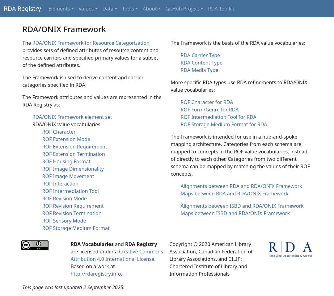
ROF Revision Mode (64, 198)
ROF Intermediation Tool (70, 191)
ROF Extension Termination (73, 154)
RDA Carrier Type (200, 55)
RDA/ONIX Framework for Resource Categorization (90, 43)
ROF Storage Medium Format (76, 228)
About (150, 8)
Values (86, 8)
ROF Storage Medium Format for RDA (224, 124)
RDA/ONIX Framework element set (72, 117)
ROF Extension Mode (66, 139)
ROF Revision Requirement (73, 205)
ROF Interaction (60, 183)
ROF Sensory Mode (64, 220)
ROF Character (59, 131)
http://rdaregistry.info (95, 273)
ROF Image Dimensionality (73, 168)
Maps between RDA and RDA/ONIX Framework (235, 193)
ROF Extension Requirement (74, 146)
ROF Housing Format (66, 161)
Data (108, 8)
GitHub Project (183, 8)
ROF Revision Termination (72, 213)
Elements (59, 8)
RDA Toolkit (221, 8)
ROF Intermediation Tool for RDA (218, 117)
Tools (128, 8)
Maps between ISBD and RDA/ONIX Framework (235, 213)
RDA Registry (22, 8)
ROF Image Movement (68, 176)
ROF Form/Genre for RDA (210, 109)
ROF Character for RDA (207, 102)
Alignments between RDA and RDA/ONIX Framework (241, 186)
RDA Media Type (199, 70)
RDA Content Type (202, 62)
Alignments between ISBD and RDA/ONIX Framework (242, 205)
